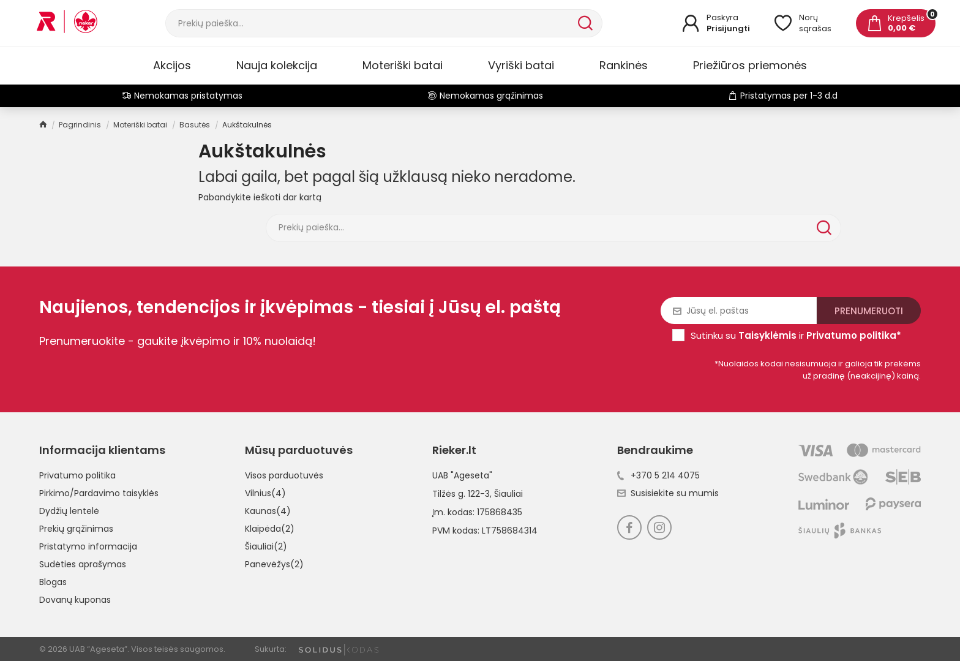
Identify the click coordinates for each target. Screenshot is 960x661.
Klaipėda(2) (269, 529)
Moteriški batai (402, 65)
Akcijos (172, 65)
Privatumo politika (77, 475)
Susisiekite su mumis (668, 493)
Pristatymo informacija (88, 546)
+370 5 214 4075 (658, 475)
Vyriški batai (521, 65)
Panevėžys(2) (274, 564)
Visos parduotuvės (284, 475)
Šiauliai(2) (266, 546)
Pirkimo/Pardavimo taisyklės (99, 493)
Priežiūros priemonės (750, 65)
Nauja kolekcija (276, 65)
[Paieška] (370, 23)
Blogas (53, 582)
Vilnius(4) (265, 493)
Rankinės (623, 65)
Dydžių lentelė (69, 511)
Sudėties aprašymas (82, 564)
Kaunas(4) (268, 511)
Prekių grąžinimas (76, 529)
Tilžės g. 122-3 (461, 494)
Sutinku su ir (796, 335)
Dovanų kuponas (75, 600)
